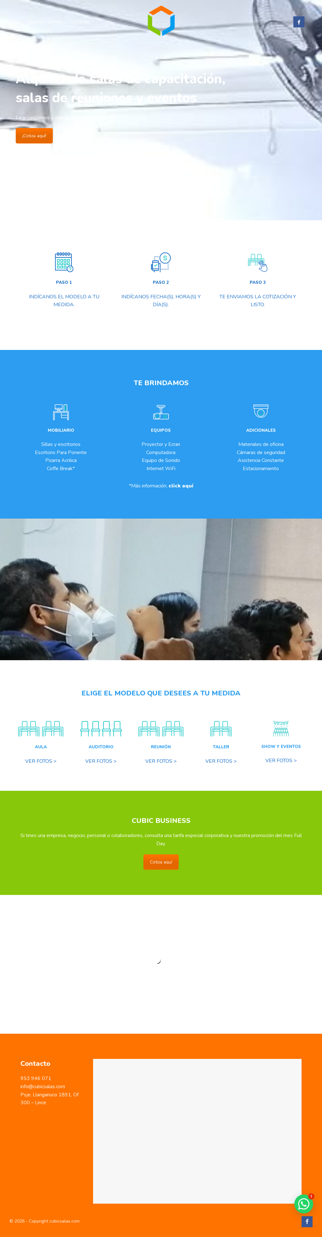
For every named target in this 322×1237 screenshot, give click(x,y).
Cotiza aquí (161, 862)
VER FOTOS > (41, 761)
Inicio (14, 21)
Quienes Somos (45, 21)
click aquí (181, 485)
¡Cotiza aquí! (34, 136)
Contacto (79, 21)
